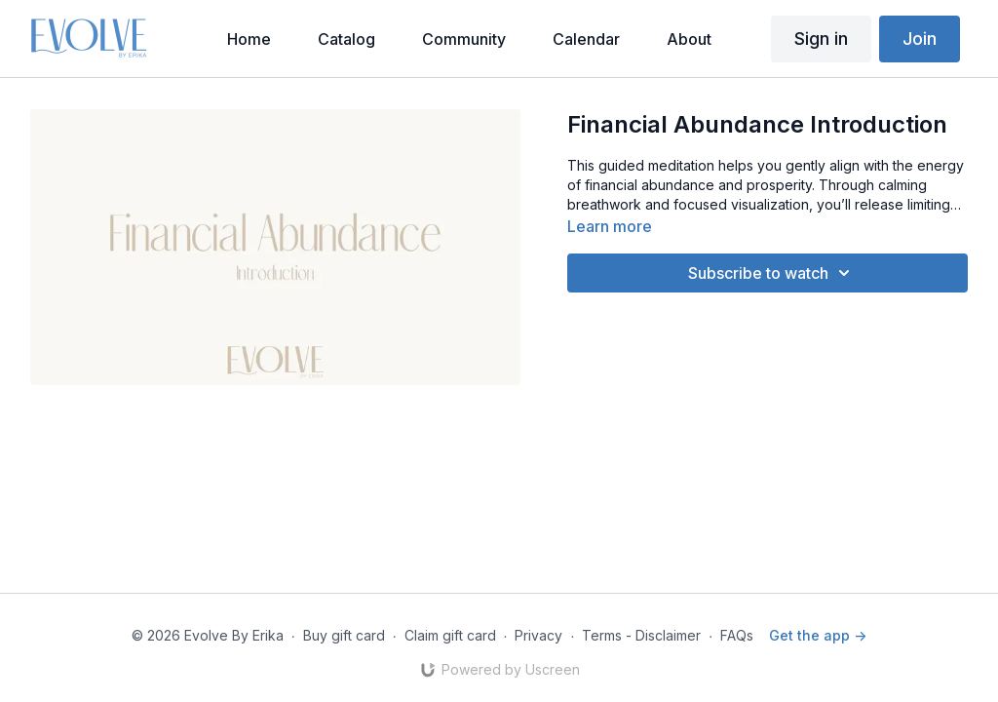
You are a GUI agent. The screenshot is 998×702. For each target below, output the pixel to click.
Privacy (538, 635)
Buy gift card (344, 635)
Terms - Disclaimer (641, 635)
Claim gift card (450, 635)
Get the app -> (817, 635)
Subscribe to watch (772, 273)
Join (919, 38)
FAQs (736, 635)
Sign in (821, 38)
